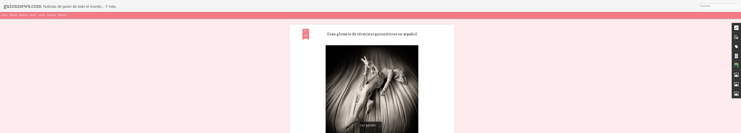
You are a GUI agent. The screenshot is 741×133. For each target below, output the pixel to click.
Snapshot (51, 15)
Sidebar (41, 15)
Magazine (23, 15)
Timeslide (62, 15)
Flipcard (13, 15)
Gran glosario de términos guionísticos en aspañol (372, 34)
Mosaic (33, 15)
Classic (5, 15)
